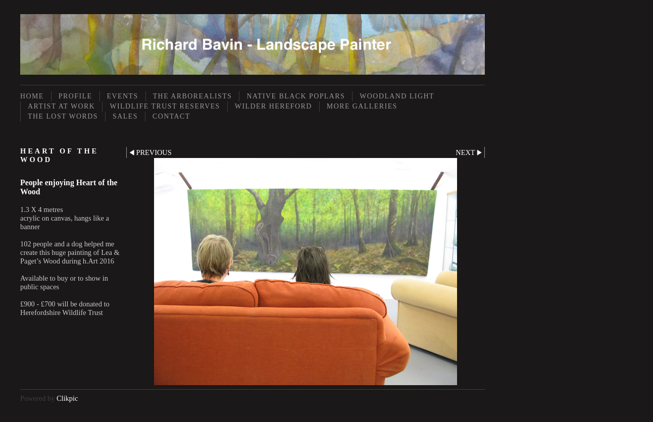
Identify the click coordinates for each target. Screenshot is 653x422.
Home (32, 96)
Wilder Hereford (273, 106)
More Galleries (362, 106)
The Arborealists (192, 96)
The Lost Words (63, 116)
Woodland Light (397, 96)
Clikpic (67, 398)
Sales (125, 116)
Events (122, 96)
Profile (75, 96)
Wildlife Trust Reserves (165, 106)
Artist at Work (61, 106)
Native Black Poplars (295, 96)
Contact (171, 116)
